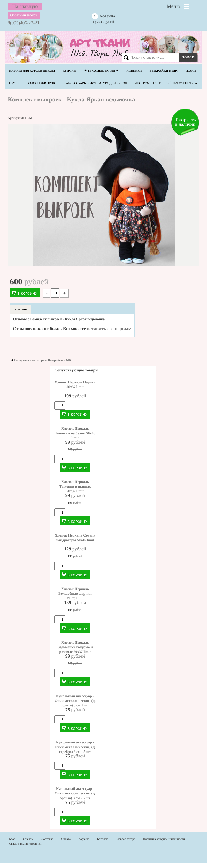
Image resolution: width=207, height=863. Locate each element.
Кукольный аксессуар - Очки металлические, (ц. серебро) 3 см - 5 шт (75, 747)
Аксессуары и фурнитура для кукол (96, 83)
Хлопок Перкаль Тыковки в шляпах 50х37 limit (75, 486)
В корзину (27, 293)
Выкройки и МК (164, 70)
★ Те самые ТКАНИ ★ (101, 70)
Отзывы (28, 839)
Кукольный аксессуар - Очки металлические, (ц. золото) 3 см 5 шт (75, 701)
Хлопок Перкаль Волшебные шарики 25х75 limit (75, 593)
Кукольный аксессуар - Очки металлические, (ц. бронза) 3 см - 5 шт (75, 793)
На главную (25, 6)
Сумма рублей (104, 19)
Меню (173, 6)
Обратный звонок (23, 15)
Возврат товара (125, 839)
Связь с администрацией (25, 843)
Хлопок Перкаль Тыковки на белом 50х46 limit (75, 433)
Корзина (83, 839)
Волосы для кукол (42, 83)
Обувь (14, 83)
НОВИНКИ (134, 70)
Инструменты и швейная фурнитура (166, 83)
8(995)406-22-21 (24, 22)
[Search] (158, 57)
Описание (20, 309)
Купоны (69, 70)
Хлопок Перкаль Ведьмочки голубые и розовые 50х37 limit (75, 647)
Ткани (190, 70)
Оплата (66, 839)
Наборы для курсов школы (32, 70)
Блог (12, 839)
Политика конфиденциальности (164, 839)
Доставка (47, 839)
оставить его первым (109, 328)
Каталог (102, 839)
